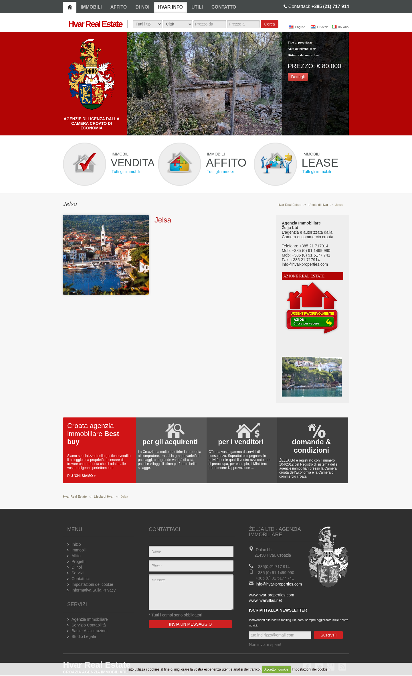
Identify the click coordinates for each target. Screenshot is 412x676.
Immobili (79, 550)
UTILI (197, 7)
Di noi (77, 567)
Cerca (269, 24)
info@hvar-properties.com (279, 584)
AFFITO (118, 7)
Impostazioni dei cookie (310, 669)
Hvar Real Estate (289, 204)
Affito (76, 555)
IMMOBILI (91, 7)
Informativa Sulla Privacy (94, 590)
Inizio (76, 544)
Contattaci (81, 578)
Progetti (78, 561)
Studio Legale (84, 636)
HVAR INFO (170, 7)
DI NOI (142, 7)
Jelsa (162, 220)
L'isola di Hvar (318, 204)
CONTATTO (223, 7)
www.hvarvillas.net (265, 600)
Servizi (78, 573)
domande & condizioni (311, 446)
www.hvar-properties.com (271, 595)
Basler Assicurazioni (89, 630)
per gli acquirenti (170, 442)
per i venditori (241, 442)
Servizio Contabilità (89, 625)
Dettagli (298, 76)
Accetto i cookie (276, 669)
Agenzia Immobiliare (90, 619)
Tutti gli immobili (126, 171)
